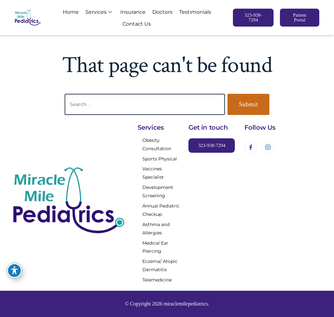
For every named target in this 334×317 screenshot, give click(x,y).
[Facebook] (250, 148)
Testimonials (191, 12)
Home (72, 12)
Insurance (131, 12)
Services (98, 12)
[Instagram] (268, 148)
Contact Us (135, 23)
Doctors (159, 12)
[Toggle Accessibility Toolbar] (14, 270)
